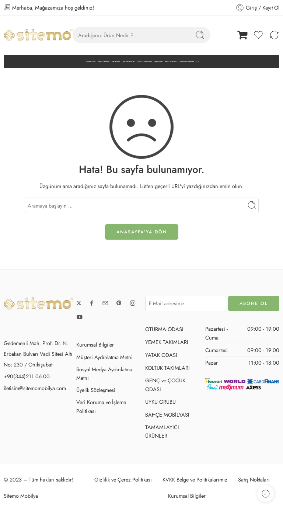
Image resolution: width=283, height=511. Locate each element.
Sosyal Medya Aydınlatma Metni (104, 373)
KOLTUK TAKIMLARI (128, 61)
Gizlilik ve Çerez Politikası (123, 479)
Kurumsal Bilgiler (95, 344)
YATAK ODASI (116, 61)
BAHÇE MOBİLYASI (171, 61)
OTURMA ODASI (90, 61)
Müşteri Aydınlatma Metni (104, 357)
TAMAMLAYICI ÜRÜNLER (187, 61)
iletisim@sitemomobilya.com (35, 388)
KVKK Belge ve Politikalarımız (195, 479)
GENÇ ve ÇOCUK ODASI (145, 61)
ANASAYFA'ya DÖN (141, 232)
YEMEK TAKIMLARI (103, 61)
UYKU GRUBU (159, 61)
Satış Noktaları (254, 479)
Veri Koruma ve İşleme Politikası (101, 406)
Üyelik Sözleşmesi (95, 390)
